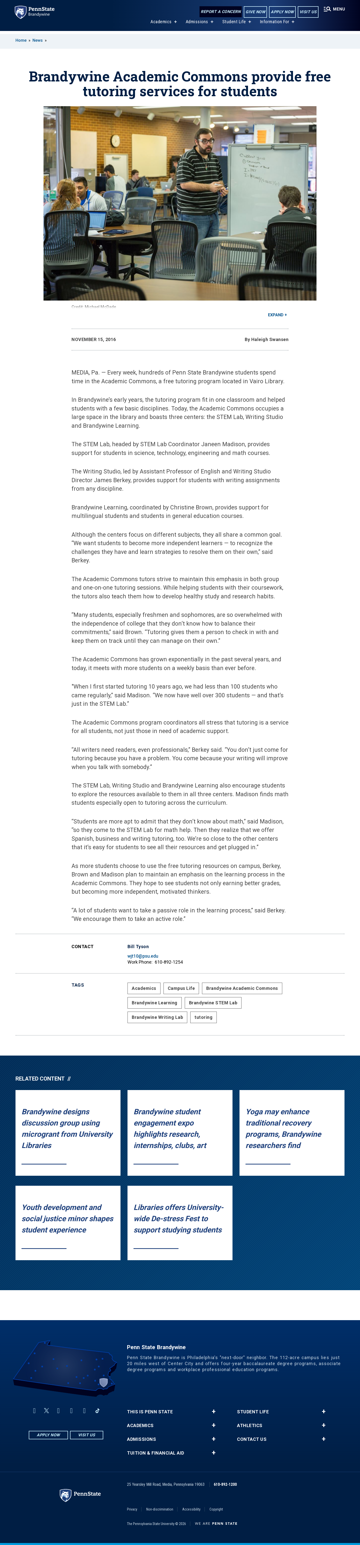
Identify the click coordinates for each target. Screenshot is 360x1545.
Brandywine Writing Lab (157, 1017)
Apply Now (281, 12)
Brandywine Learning (155, 1002)
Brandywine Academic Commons (242, 988)
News (37, 40)
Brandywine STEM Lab (213, 1002)
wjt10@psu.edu (143, 956)
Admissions (196, 24)
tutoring (203, 1017)
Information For (274, 24)
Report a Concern (220, 11)
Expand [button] (276, 315)
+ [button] (214, 1412)
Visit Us (307, 12)
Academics (160, 24)
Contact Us (251, 1439)
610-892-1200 (225, 1484)
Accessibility (191, 1509)
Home (21, 40)
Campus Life (181, 988)
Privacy (132, 1509)
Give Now (254, 12)
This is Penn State (150, 1411)
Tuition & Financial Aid (155, 1453)
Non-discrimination (159, 1509)
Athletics (249, 1425)
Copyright (216, 1509)
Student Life (233, 24)
